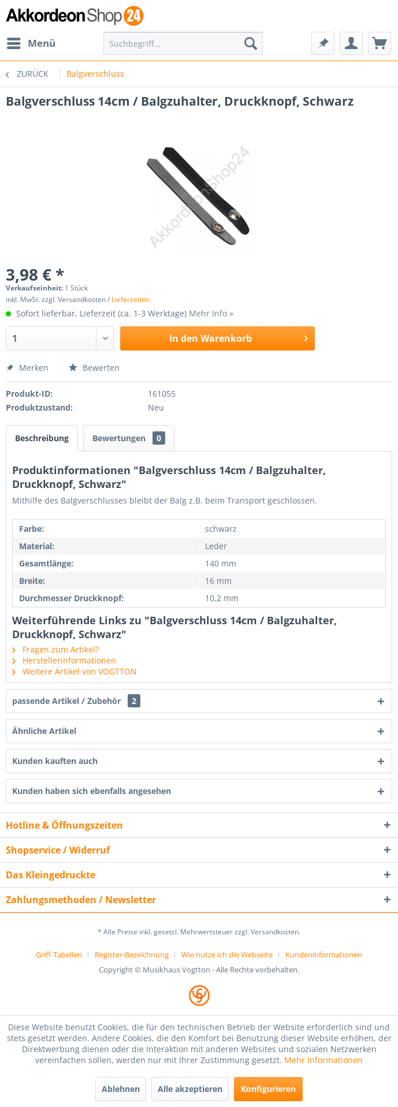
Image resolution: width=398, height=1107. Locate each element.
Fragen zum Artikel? (55, 649)
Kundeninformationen (323, 954)
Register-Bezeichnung (132, 954)
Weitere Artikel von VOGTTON (74, 671)
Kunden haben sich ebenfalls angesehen (91, 790)
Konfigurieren (268, 1088)
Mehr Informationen (323, 1059)
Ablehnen (121, 1088)
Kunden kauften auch (55, 760)
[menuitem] (30, 43)
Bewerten (94, 367)
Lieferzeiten (130, 299)
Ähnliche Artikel (44, 730)
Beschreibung (42, 438)
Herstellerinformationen (64, 660)
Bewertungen (128, 438)
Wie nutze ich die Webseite (227, 954)
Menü (31, 42)
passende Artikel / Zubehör (76, 700)
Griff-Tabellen (59, 954)
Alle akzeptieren (190, 1088)
